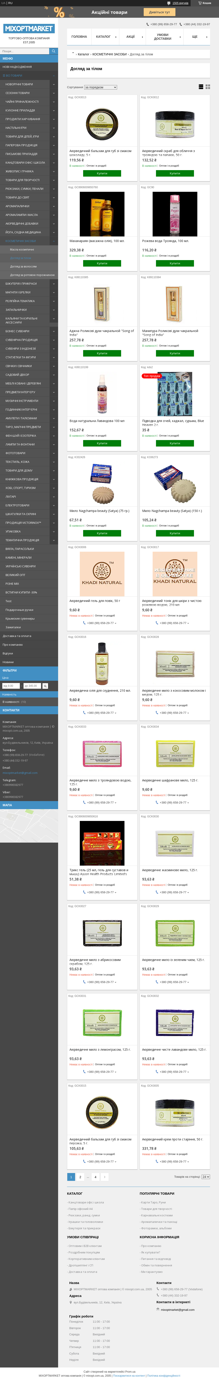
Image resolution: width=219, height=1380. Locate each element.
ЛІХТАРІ (11, 497)
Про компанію (13, 645)
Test (8, 601)
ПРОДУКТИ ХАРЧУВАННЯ (23, 119)
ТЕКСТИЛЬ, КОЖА (17, 462)
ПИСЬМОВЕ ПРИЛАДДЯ (21, 154)
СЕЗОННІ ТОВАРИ (17, 93)
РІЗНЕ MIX (12, 584)
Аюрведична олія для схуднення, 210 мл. (100, 691)
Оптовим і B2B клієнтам (85, 1246)
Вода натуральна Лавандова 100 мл (96, 421)
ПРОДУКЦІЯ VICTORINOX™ (23, 523)
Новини (8, 662)
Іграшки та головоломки (86, 1222)
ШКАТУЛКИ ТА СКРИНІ (21, 514)
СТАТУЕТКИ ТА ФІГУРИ (21, 357)
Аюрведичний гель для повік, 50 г (94, 601)
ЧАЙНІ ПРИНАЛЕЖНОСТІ (22, 102)
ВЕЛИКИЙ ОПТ (15, 575)
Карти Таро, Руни (153, 1202)
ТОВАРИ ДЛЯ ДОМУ (19, 470)
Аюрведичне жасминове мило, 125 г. (170, 870)
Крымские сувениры (20, 618)
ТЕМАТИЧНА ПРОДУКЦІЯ (22, 540)
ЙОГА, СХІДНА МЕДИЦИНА (23, 232)
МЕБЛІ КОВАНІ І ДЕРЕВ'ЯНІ (23, 383)
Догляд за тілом (20, 258)
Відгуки (8, 653)
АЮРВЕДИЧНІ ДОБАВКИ (22, 223)
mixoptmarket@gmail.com (20, 773)
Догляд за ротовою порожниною (32, 275)
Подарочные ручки (19, 610)
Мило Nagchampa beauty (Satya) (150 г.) (172, 511)
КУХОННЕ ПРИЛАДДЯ (20, 110)
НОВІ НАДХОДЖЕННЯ (17, 67)
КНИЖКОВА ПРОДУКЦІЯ (22, 479)
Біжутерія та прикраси (84, 1228)
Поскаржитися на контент (129, 1375)
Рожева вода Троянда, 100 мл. (165, 241)
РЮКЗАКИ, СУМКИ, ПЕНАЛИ (24, 189)
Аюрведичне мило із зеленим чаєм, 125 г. (173, 960)
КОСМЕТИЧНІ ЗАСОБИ (21, 241)
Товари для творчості (156, 1209)
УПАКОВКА (13, 531)
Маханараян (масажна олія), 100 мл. (96, 241)
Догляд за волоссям (23, 266)
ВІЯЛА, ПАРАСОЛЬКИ (20, 549)
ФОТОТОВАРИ (15, 453)
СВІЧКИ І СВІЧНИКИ (19, 366)
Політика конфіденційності (163, 1375)
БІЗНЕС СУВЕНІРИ (17, 331)
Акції (130, 36)
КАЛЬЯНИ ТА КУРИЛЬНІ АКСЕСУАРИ (21, 320)
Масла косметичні (22, 249)
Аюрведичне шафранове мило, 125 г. (170, 780)
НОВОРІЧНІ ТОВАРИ (19, 84)
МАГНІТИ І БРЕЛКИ (18, 292)
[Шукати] (53, 51)
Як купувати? (150, 1252)
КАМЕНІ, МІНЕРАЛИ (19, 557)
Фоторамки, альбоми (156, 1228)
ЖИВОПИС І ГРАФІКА (20, 171)
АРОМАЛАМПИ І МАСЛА (22, 215)
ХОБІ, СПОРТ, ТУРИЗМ (21, 488)
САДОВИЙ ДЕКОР (17, 375)
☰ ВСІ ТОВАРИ (12, 75)
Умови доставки (162, 36)
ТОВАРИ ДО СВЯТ (17, 197)
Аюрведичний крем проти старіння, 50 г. (172, 1139)
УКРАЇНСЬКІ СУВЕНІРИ (21, 566)
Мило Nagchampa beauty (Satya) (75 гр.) (99, 511)
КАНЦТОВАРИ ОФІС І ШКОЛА (25, 163)
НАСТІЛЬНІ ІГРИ (16, 128)
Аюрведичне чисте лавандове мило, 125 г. (174, 1050)
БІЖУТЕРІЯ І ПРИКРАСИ (21, 284)
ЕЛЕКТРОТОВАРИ (17, 505)
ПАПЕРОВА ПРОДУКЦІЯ (21, 145)
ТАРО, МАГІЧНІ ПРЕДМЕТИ (23, 427)
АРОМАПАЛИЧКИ (17, 206)
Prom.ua (130, 1371)
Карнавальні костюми (157, 1215)
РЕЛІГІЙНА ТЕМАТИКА (20, 301)
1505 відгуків (180, 3)
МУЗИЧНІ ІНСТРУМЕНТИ (22, 401)
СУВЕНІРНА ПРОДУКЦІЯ (22, 340)
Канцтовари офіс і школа (86, 1202)
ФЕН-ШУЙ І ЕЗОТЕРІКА (21, 436)
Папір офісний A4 (81, 1209)
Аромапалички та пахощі (159, 1222)
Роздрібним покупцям (84, 1252)
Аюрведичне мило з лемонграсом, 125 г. (100, 1050)
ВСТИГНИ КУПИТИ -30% (21, 592)
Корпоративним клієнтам (87, 1259)
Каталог (103, 36)
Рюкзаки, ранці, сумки (84, 1215)
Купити (102, 173)
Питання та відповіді (156, 1259)
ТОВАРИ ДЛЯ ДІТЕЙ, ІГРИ (22, 136)
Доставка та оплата (17, 636)
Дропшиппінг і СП (81, 1265)
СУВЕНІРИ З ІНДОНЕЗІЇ (21, 349)
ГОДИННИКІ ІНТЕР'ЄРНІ (21, 409)
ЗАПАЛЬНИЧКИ (16, 310)
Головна (79, 36)
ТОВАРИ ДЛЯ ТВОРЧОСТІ (23, 180)
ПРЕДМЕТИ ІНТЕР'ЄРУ (20, 392)
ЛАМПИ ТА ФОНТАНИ (20, 444)
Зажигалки (13, 627)
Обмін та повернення (156, 1265)
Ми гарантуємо (152, 1272)
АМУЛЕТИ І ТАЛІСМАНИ (21, 418)
